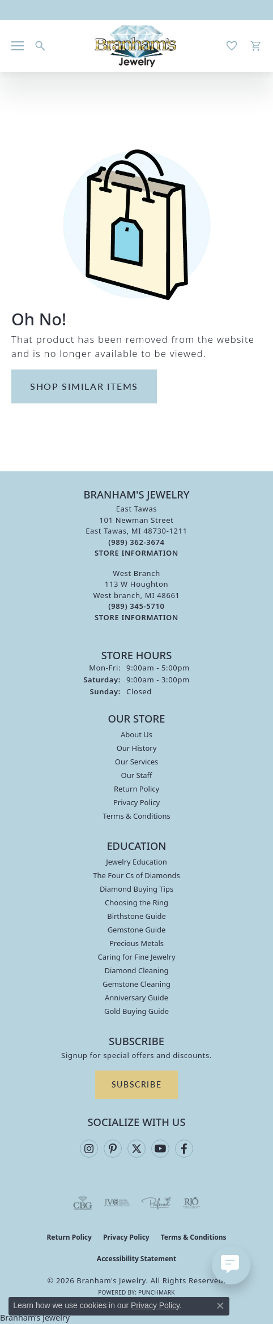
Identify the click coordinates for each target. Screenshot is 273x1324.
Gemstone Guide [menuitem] (137, 930)
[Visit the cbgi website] (82, 1202)
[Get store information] (136, 553)
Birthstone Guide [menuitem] (136, 916)
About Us (136, 734)
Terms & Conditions (136, 816)
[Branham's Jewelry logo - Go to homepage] (137, 46)
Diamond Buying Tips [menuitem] (136, 889)
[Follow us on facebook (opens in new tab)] (184, 1149)
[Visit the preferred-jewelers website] (156, 1202)
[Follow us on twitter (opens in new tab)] (136, 1149)
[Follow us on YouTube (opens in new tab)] (160, 1149)
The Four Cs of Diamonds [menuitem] (136, 875)
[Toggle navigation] (17, 46)
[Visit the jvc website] (117, 1202)
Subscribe (136, 1084)
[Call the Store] (136, 542)
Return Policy (136, 789)
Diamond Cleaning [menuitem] (136, 970)
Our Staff (136, 775)
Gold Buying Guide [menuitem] (136, 1011)
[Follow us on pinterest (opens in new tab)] (113, 1149)
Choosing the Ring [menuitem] (136, 902)
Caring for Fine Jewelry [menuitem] (136, 957)
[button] (40, 45)
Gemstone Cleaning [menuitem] (136, 984)
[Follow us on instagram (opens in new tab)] (89, 1149)
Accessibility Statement (136, 1258)
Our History (137, 748)
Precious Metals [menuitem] (136, 943)
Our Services (137, 761)
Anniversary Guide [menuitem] (136, 997)
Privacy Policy (136, 802)
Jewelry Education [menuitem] (136, 862)
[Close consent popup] (220, 1305)
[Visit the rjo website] (191, 1202)
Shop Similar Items (84, 386)
